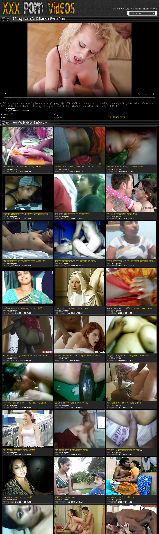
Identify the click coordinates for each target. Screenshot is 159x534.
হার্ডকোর (58, 117)
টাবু (56, 114)
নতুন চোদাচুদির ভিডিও (116, 117)
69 (4, 117)
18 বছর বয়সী (8, 114)
